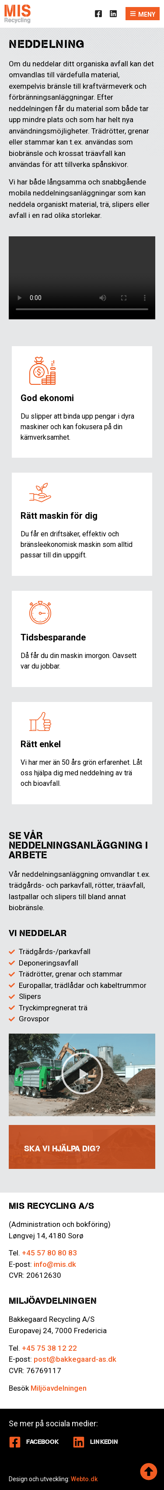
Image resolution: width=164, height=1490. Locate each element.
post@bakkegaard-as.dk (75, 1359)
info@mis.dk (55, 1264)
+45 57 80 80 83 (49, 1252)
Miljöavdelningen (59, 1388)
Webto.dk (84, 1479)
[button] (82, 1075)
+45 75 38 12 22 (49, 1348)
